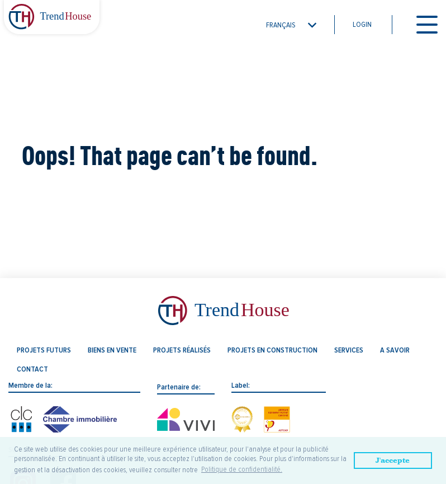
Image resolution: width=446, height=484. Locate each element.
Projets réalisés (182, 350)
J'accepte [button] (393, 460)
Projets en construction (272, 350)
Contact (32, 369)
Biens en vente (112, 350)
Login (362, 25)
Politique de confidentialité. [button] (241, 469)
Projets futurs (44, 350)
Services (348, 350)
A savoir (395, 350)
